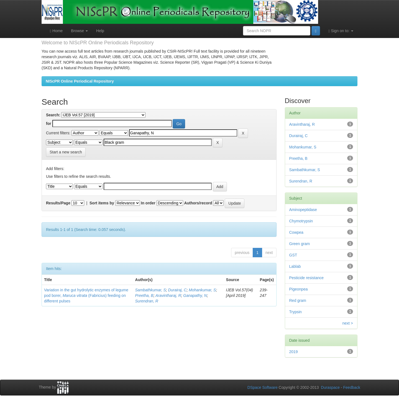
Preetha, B (144, 295)
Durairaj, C (177, 290)
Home (56, 31)
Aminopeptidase (303, 209)
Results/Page (58, 203)
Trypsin (295, 312)
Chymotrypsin (301, 221)
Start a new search (66, 152)
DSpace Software (262, 387)
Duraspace (330, 387)
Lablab (295, 266)
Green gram (299, 243)
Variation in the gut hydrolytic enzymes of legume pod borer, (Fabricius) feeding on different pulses (86, 295)
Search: (53, 115)
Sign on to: (340, 31)
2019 (293, 351)
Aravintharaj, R (168, 295)
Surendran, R (146, 301)
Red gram (297, 300)
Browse (79, 31)
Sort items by (101, 203)
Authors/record (198, 203)
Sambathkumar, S (150, 290)
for (48, 123)
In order (148, 203)
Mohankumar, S (202, 290)
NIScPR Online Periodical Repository (80, 81)
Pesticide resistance (306, 278)
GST (293, 255)
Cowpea (296, 232)
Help (100, 31)
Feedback (351, 387)
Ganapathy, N (195, 295)
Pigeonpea (298, 289)
